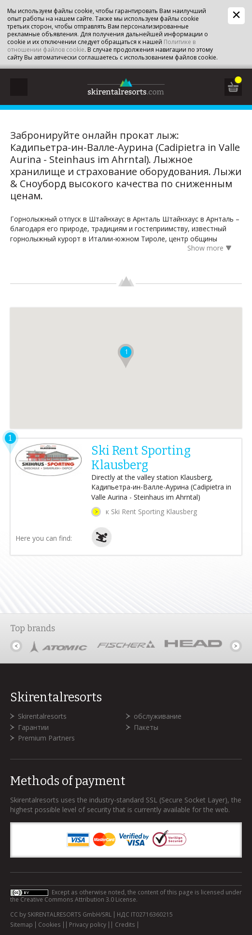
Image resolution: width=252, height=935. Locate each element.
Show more (211, 248)
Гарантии (33, 727)
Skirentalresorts (42, 716)
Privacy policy (87, 924)
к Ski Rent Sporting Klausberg (151, 511)
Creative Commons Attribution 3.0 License (78, 899)
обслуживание (158, 716)
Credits (125, 924)
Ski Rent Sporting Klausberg (141, 458)
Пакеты (146, 727)
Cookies (49, 924)
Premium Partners (46, 737)
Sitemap (21, 924)
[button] (126, 356)
